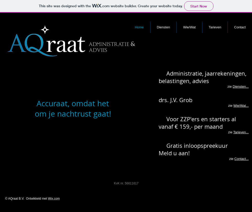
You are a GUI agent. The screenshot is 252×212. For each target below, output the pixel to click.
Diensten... (241, 86)
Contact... (241, 159)
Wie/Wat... (241, 106)
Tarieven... (241, 132)
